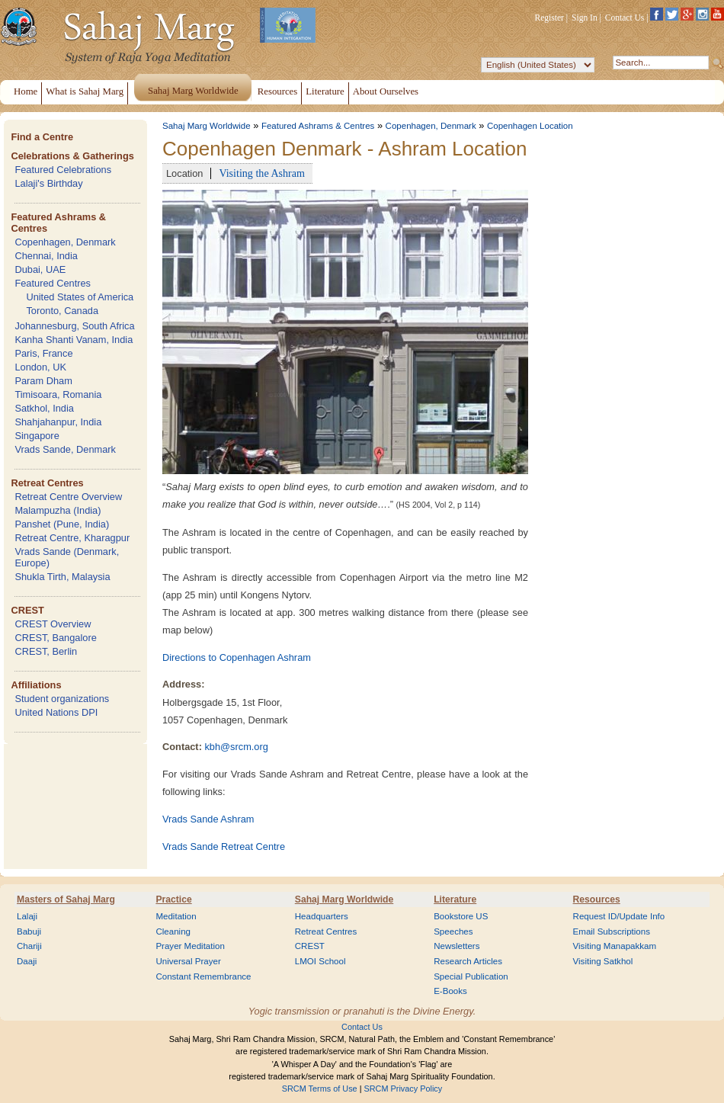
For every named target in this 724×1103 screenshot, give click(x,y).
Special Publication (471, 976)
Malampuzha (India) (57, 510)
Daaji (27, 961)
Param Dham (43, 380)
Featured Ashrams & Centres (318, 125)
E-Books (450, 991)
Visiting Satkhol (603, 961)
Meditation (175, 916)
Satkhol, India (44, 408)
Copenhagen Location (530, 125)
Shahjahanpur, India (57, 422)
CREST (27, 610)
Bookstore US (461, 916)
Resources (596, 899)
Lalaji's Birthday (48, 183)
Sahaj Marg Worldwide (206, 125)
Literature (455, 899)
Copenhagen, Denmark (64, 242)
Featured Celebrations (62, 169)
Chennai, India (46, 255)
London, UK (40, 367)
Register (549, 17)
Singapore (36, 435)
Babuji (29, 931)
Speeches (453, 931)
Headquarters (321, 916)
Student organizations (61, 698)
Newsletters (456, 946)
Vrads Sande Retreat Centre (223, 846)
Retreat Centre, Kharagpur (72, 537)
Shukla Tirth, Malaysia (62, 576)
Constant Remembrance (203, 976)
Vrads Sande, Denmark (65, 449)
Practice (173, 899)
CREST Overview (52, 624)
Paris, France (43, 353)
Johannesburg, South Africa (74, 326)
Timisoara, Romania (57, 394)
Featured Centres (52, 283)
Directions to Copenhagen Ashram (236, 657)
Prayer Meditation (190, 946)
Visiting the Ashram (262, 173)
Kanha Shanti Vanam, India (73, 339)
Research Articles (468, 961)
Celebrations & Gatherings (72, 156)
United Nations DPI (56, 712)
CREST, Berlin (45, 651)
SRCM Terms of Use (319, 1088)
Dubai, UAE (40, 269)
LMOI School (320, 961)
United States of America (79, 297)
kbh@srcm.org (235, 746)
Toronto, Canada (62, 310)
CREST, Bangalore (55, 637)
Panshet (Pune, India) (61, 524)
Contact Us (625, 17)
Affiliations (36, 685)
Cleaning (173, 931)
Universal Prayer (187, 961)
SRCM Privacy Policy (403, 1088)
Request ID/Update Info (619, 916)
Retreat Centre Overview (68, 496)
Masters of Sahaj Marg (66, 899)
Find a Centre (42, 137)
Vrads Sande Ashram (208, 819)
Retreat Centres (47, 483)
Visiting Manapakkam (615, 946)
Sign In (584, 17)
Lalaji (27, 916)
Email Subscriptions (611, 931)
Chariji (29, 946)
